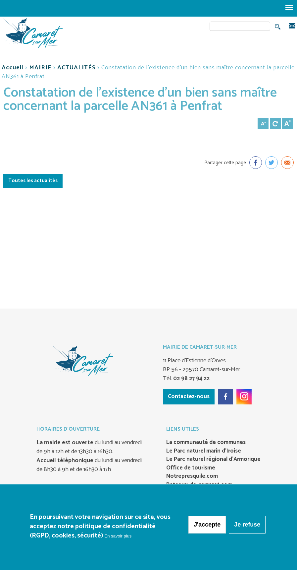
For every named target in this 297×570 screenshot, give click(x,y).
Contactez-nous (189, 396)
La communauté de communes (206, 442)
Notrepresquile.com (192, 476)
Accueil (13, 68)
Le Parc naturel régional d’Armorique (213, 459)
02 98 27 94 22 (191, 378)
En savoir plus (118, 536)
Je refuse (247, 524)
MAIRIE (40, 68)
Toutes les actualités (33, 181)
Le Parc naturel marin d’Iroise (203, 451)
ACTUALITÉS (76, 68)
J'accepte (207, 524)
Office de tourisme (190, 468)
